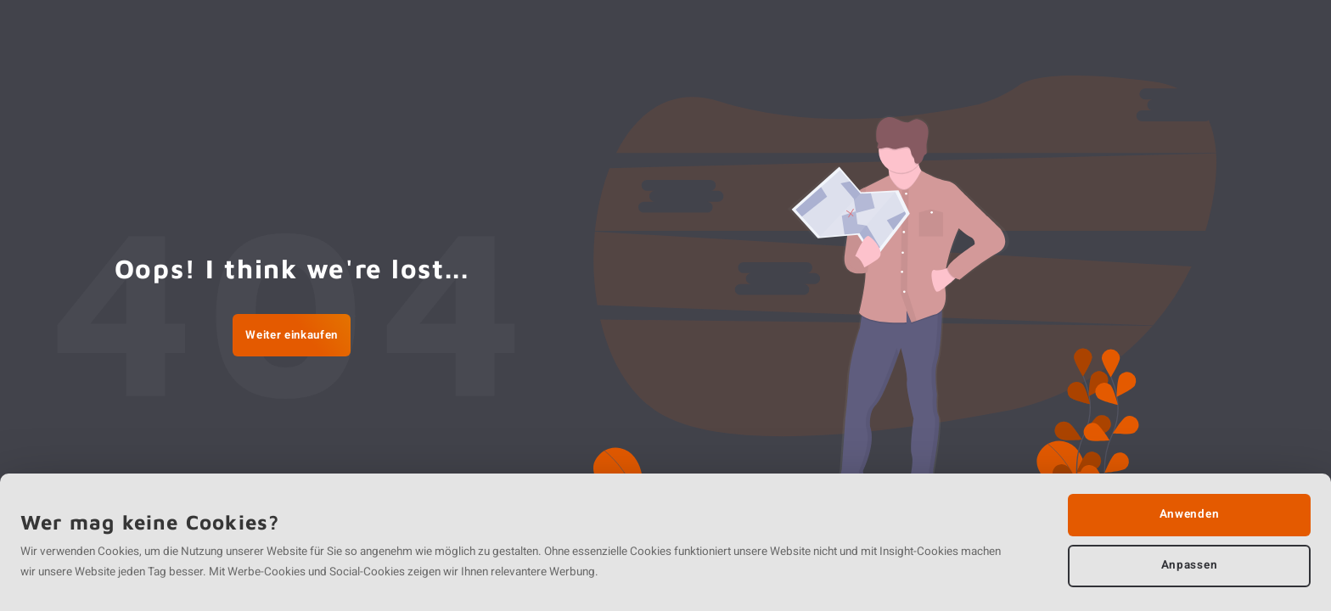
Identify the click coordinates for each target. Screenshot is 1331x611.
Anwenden (1189, 514)
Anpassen (1189, 565)
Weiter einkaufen (291, 335)
